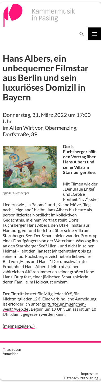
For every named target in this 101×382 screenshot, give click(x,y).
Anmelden (10, 354)
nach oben (13, 349)
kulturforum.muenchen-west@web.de (44, 306)
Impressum (89, 374)
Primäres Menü (94, 33)
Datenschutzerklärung (81, 378)
